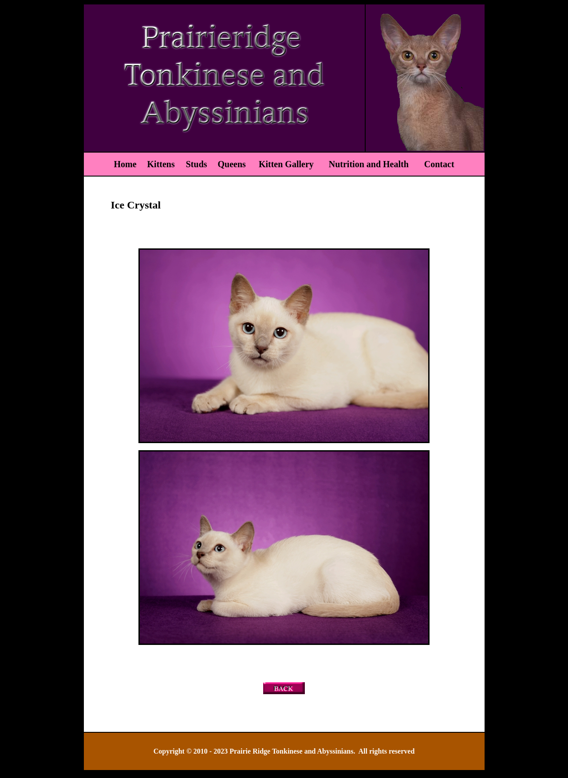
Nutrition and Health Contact (389, 164)
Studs (196, 164)
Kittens (162, 164)
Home (125, 164)
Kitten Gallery (286, 164)
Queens (233, 164)
